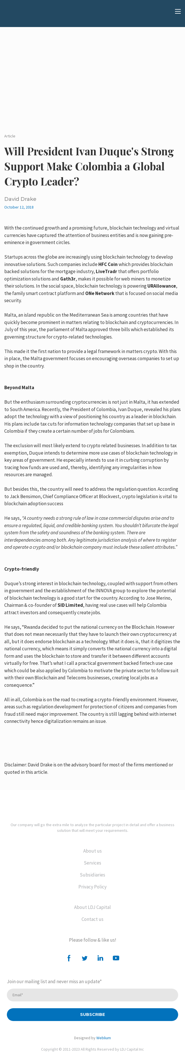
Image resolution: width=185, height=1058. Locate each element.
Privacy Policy (92, 887)
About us (92, 851)
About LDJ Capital (92, 907)
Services (92, 863)
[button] (69, 958)
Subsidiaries (92, 875)
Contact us (92, 919)
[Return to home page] (92, 805)
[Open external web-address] (32, 15)
